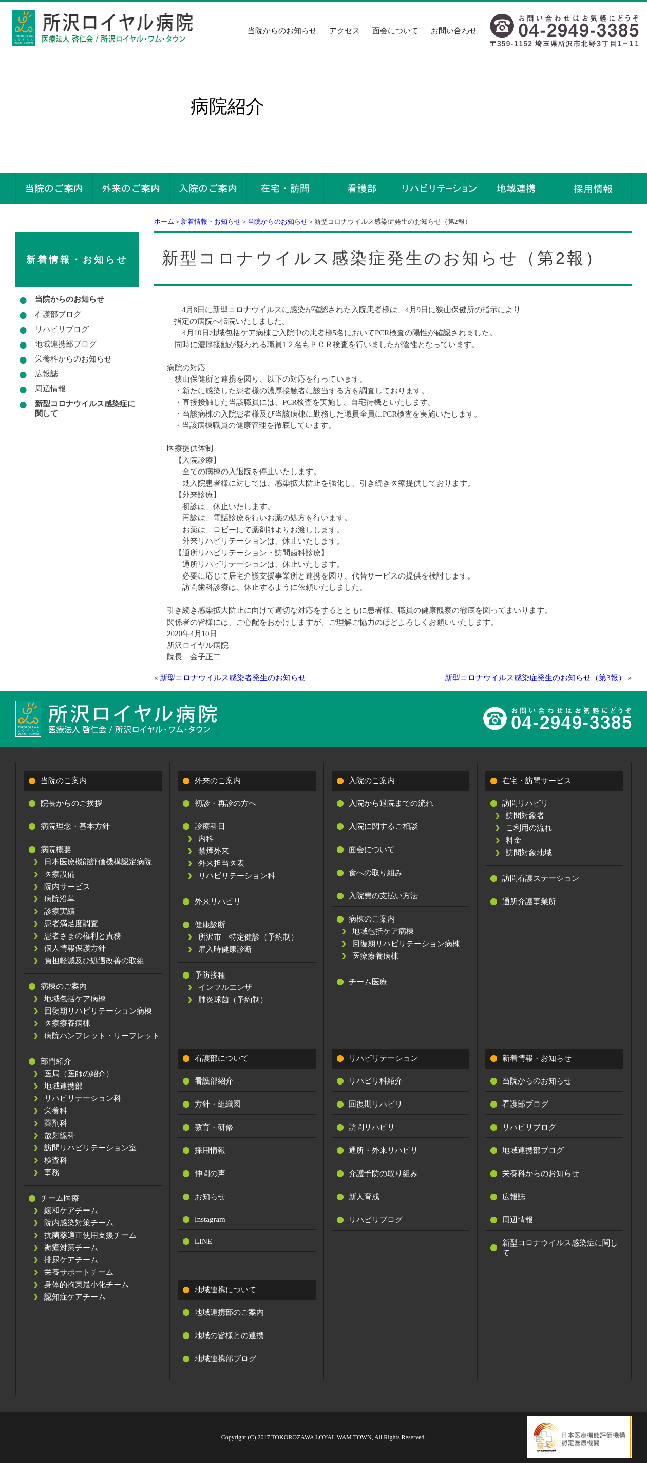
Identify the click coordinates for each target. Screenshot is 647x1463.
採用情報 (210, 1150)
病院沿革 (59, 899)
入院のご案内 (372, 780)
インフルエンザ (225, 987)
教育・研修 (214, 1127)
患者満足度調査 (71, 923)
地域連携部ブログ (66, 344)
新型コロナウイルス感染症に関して (85, 409)
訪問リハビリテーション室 (90, 1148)
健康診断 (210, 924)
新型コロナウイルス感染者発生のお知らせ (233, 678)
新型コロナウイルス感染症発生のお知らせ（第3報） (535, 678)
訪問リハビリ (525, 803)
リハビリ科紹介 (376, 1081)
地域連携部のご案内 (229, 1312)
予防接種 (210, 975)
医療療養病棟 (67, 1023)
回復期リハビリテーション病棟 (98, 1011)
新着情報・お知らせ (211, 221)
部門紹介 (56, 1061)
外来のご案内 (218, 780)
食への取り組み (376, 873)
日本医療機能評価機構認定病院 (98, 862)
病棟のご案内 (64, 986)
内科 (206, 839)
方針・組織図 (218, 1104)
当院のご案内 (64, 780)
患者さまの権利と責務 (82, 936)
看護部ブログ (58, 314)
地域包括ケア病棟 (75, 999)
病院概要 (56, 849)
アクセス (344, 31)
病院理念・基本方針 (75, 826)
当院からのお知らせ (282, 31)
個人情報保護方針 (75, 948)
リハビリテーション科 (82, 1098)
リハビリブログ (62, 329)
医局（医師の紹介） (78, 1074)
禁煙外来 (213, 851)
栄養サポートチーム (78, 1272)
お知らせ (210, 1197)
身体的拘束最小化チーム (86, 1284)
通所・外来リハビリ (383, 1150)
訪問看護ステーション (540, 878)
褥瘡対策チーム (71, 1247)
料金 (513, 840)
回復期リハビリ (376, 1104)
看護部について (222, 1058)
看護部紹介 (214, 1081)
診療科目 (210, 826)
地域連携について (225, 1290)
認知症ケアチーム (75, 1297)
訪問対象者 (525, 815)
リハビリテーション (383, 1058)
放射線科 (59, 1135)
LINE (203, 1241)
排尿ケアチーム (71, 1260)
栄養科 (55, 1111)
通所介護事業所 (529, 901)
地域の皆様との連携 (229, 1335)
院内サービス (67, 886)
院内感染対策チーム (78, 1223)
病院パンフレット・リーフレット (102, 1036)
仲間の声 (210, 1173)
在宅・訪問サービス (537, 780)
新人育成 (364, 1197)
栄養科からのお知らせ (73, 359)
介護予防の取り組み (383, 1173)
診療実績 (59, 911)
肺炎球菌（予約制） (233, 1000)
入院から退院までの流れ (391, 803)
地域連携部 (63, 1086)
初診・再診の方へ (225, 803)
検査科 (55, 1160)
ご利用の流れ (529, 828)
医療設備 (59, 874)
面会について (395, 31)
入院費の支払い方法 (383, 896)
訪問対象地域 (529, 852)
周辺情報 (50, 389)
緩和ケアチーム (71, 1210)
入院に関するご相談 (383, 826)
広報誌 (46, 374)
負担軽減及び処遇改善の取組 (94, 960)
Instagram (210, 1219)
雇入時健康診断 (225, 949)
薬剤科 (55, 1123)
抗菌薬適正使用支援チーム (90, 1235)
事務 (52, 1172)
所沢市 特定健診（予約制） (248, 937)
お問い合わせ (454, 31)
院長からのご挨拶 (71, 803)
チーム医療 (60, 1198)
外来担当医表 (221, 863)
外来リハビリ (218, 901)
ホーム (164, 221)
